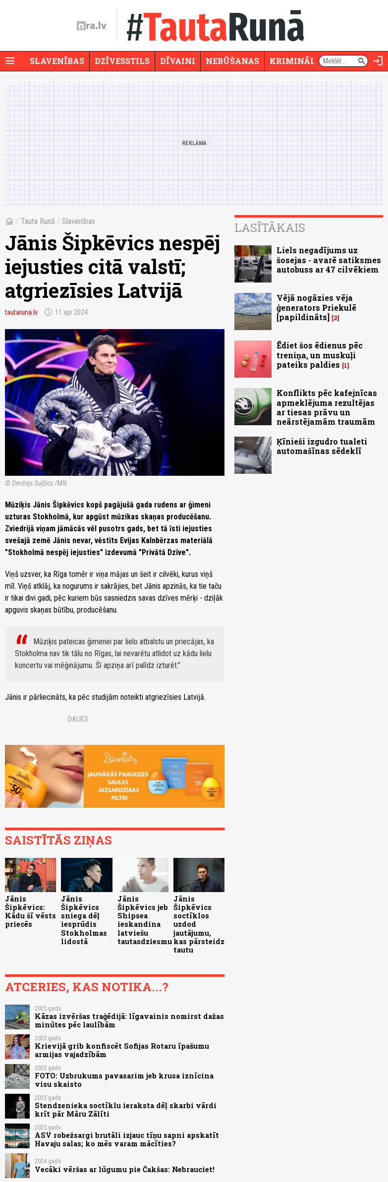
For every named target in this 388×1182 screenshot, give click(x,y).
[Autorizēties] (378, 61)
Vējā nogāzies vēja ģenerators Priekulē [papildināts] (316, 307)
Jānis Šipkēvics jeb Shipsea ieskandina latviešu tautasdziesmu (144, 920)
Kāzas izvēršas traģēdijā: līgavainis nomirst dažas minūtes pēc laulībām (129, 1020)
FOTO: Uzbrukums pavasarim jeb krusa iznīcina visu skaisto (124, 1080)
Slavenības (57, 61)
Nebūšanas (232, 61)
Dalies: (79, 719)
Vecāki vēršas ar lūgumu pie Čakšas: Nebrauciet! (125, 1169)
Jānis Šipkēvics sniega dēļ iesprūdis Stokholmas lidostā (84, 920)
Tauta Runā (38, 221)
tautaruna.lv (21, 312)
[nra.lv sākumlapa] (92, 25)
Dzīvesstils (122, 61)
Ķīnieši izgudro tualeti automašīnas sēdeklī (322, 446)
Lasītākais (269, 227)
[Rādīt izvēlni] (10, 61)
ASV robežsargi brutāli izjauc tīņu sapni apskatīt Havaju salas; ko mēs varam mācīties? (127, 1139)
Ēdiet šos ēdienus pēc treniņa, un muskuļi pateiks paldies (320, 354)
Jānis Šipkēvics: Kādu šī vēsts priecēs (30, 911)
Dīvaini (177, 61)
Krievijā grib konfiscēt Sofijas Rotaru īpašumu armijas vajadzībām (122, 1050)
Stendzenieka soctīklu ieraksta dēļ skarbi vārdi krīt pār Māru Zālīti (126, 1110)
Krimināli (294, 61)
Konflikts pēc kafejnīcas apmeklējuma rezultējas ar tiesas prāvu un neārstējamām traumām (327, 407)
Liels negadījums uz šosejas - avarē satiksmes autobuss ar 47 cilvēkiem (329, 259)
